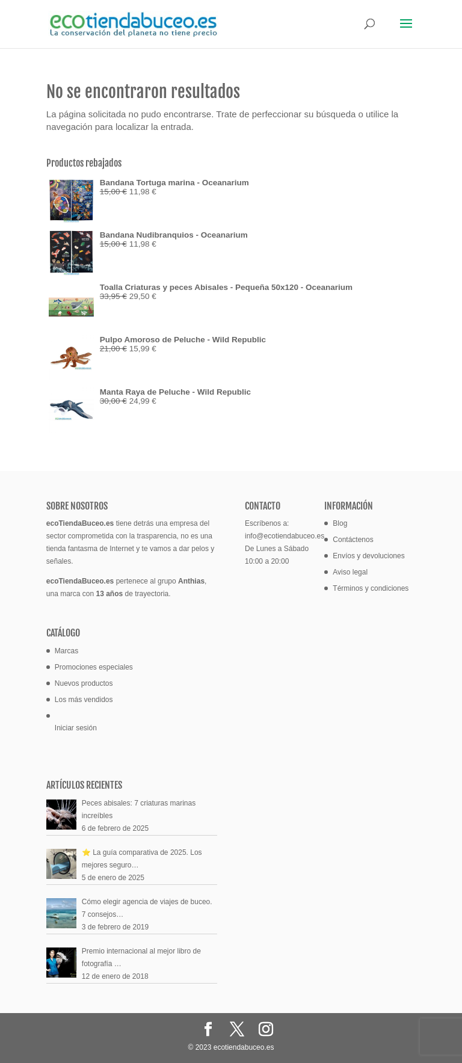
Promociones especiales (94, 667)
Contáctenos (353, 539)
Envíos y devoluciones (368, 556)
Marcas (66, 651)
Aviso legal (350, 572)
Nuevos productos (84, 683)
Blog (340, 523)
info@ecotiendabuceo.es (284, 536)
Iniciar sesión (76, 728)
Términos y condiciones (370, 588)
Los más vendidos (84, 699)
